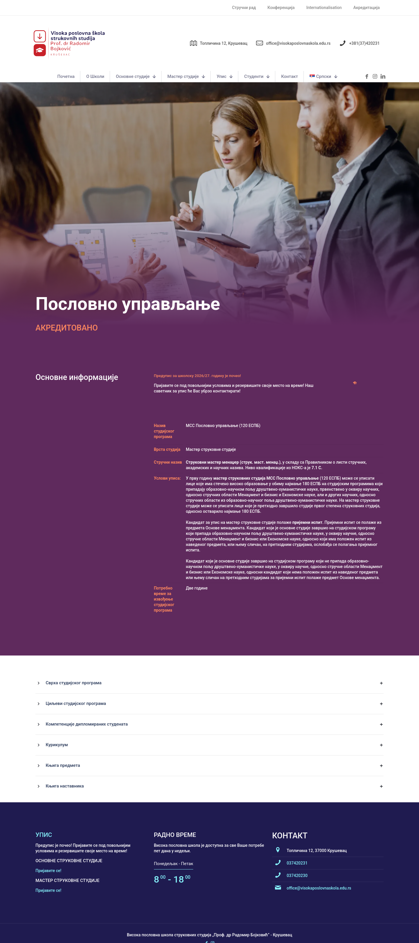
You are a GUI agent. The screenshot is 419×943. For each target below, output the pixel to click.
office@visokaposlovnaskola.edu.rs (319, 933)
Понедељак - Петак (173, 909)
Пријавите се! (48, 916)
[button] (209, 728)
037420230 (297, 921)
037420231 (297, 908)
